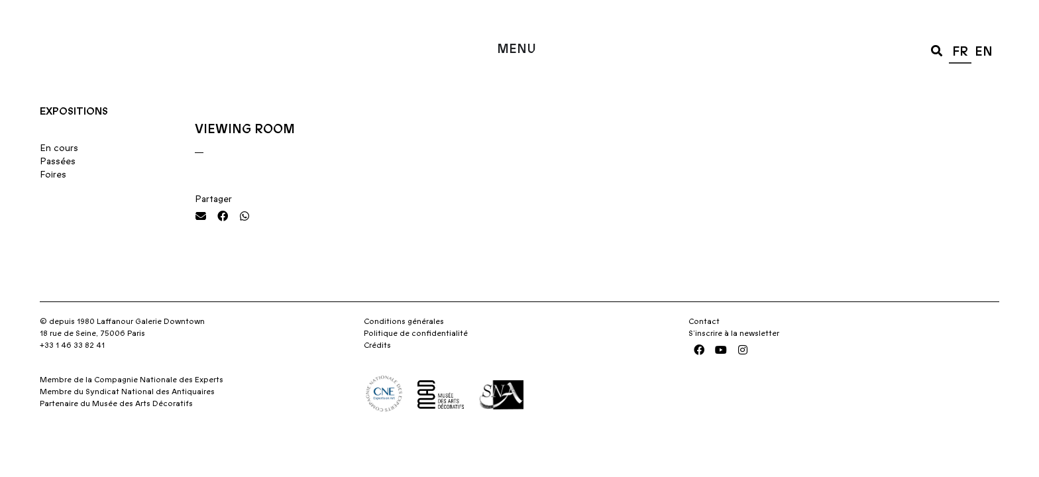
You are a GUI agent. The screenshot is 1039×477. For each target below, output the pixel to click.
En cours (59, 175)
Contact (704, 348)
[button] (936, 50)
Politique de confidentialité (416, 360)
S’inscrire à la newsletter (733, 360)
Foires (53, 201)
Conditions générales (404, 348)
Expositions (74, 137)
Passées (58, 188)
